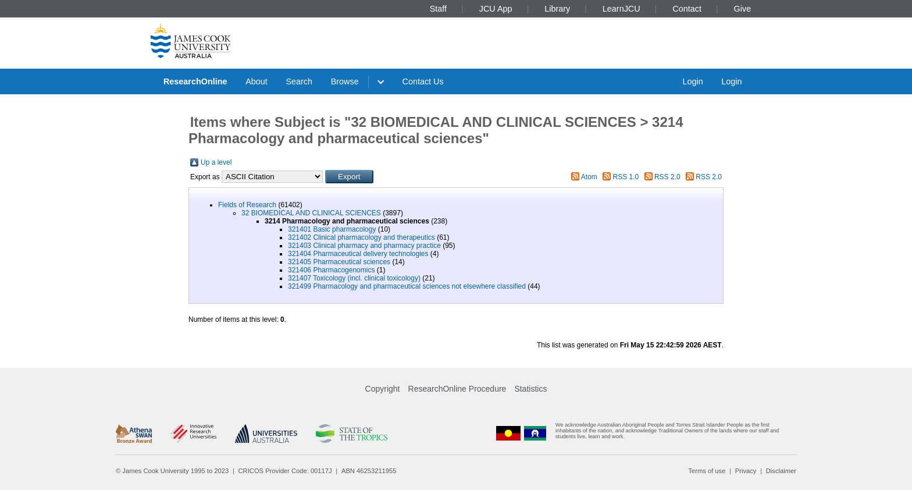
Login (692, 81)
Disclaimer (781, 470)
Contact (686, 8)
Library (557, 8)
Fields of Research (247, 205)
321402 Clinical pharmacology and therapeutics (361, 237)
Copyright (382, 388)
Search (299, 81)
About (256, 81)
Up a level (216, 162)
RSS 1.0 (626, 177)
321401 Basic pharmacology (332, 229)
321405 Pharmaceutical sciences (339, 262)
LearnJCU (621, 8)
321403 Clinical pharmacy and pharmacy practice (364, 246)
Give (742, 8)
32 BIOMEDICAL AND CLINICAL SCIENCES (311, 213)
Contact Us (423, 81)
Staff (438, 8)
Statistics (530, 388)
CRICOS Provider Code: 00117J (285, 470)
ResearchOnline (195, 81)
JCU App (495, 8)
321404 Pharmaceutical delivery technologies (358, 254)
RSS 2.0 (667, 177)
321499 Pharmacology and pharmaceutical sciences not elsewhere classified (407, 286)
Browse (345, 81)
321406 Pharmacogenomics (331, 270)
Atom (589, 177)
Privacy (746, 470)
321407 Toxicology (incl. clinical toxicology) (354, 278)
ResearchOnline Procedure (457, 388)
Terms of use (706, 470)
